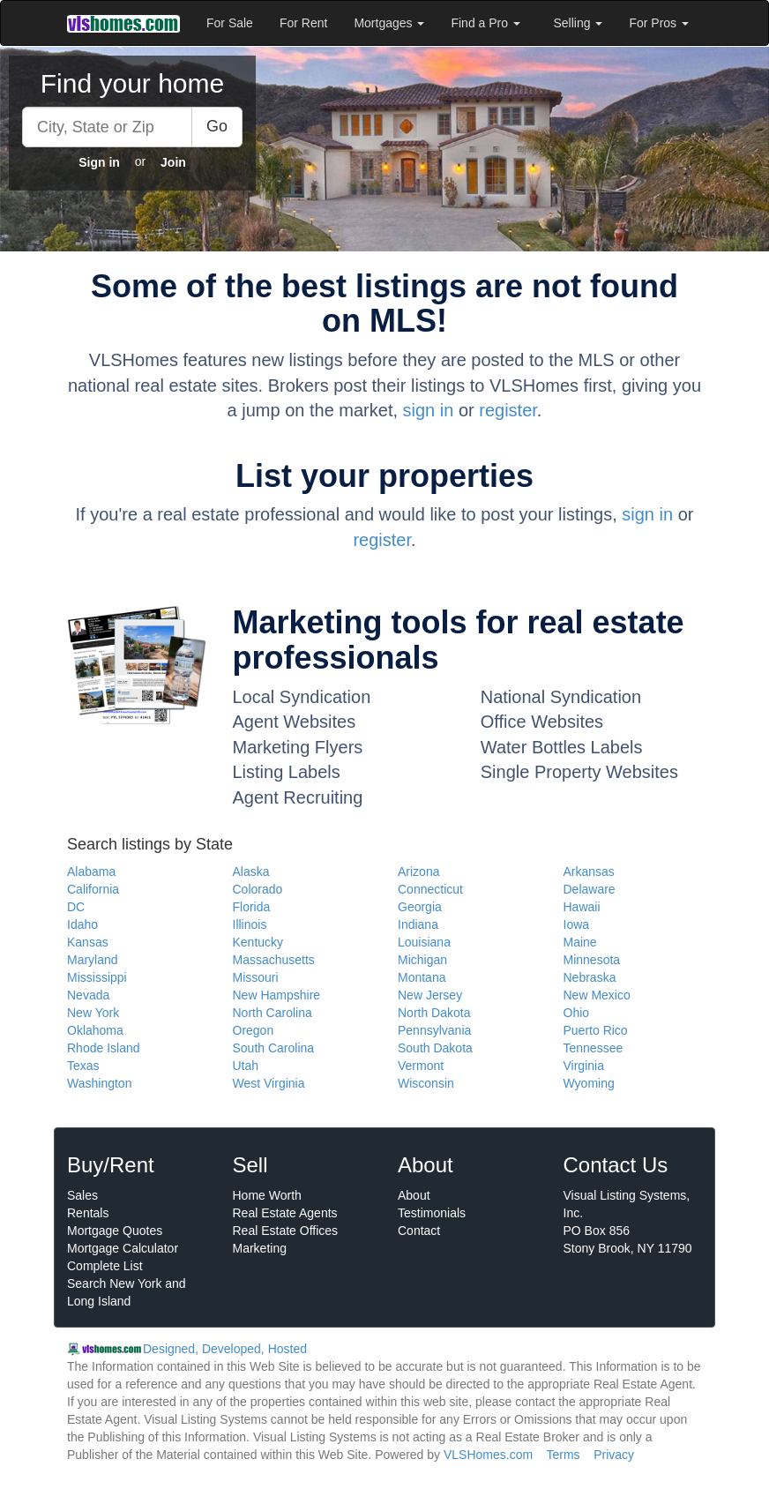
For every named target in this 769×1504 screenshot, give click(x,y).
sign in (428, 410)
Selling (578, 23)
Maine (580, 942)
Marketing (260, 1248)
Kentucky (258, 942)
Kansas (87, 942)
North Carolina (272, 1013)
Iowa (577, 924)
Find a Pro (485, 23)
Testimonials (432, 1213)
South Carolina (274, 1048)
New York (93, 1013)
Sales (82, 1195)
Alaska (251, 871)
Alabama (91, 871)
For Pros (659, 23)
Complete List (105, 1266)
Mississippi (97, 977)
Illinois (250, 924)
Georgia (420, 907)
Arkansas (589, 871)
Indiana (418, 924)
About (414, 1195)
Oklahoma (95, 1030)
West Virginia (269, 1083)
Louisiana (424, 942)
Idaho (82, 924)
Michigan (422, 960)
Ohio (577, 1013)
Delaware (590, 889)
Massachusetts (274, 960)
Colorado (258, 889)
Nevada (88, 995)
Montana (421, 977)
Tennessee (593, 1048)
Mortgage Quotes (114, 1230)
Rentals (87, 1213)
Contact (419, 1230)
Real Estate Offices (286, 1230)
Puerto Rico (596, 1030)
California (93, 889)
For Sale (229, 23)
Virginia (584, 1066)
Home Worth (267, 1195)
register (508, 410)
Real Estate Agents (285, 1213)
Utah (246, 1066)
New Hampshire (277, 995)
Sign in (99, 162)
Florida (252, 907)
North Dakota (434, 1013)
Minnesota (592, 960)
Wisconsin (426, 1083)
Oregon (253, 1030)
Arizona (418, 871)
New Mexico (597, 995)
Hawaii (582, 907)
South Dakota (435, 1048)
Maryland (92, 960)
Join (173, 162)
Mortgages (389, 23)
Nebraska (590, 977)
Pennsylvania (434, 1030)
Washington (99, 1083)
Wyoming (589, 1083)
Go (217, 126)
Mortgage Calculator (122, 1248)
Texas (83, 1066)
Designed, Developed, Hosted (225, 1349)
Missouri (256, 977)
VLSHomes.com (488, 1455)
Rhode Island (103, 1048)
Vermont (421, 1066)
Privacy (614, 1455)
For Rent (303, 23)
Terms (562, 1455)
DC (76, 907)
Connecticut (430, 889)
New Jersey (430, 995)
